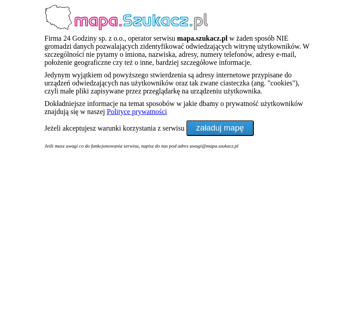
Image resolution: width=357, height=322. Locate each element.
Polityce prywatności (137, 111)
